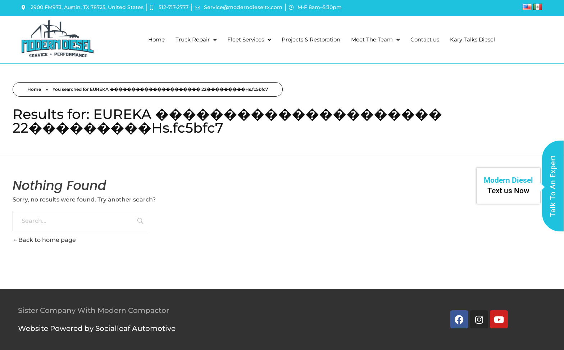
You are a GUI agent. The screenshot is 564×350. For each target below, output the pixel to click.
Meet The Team (375, 40)
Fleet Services (249, 40)
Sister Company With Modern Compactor (93, 310)
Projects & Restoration (311, 39)
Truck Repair (196, 40)
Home (156, 39)
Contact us (424, 39)
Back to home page (44, 239)
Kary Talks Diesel (472, 39)
